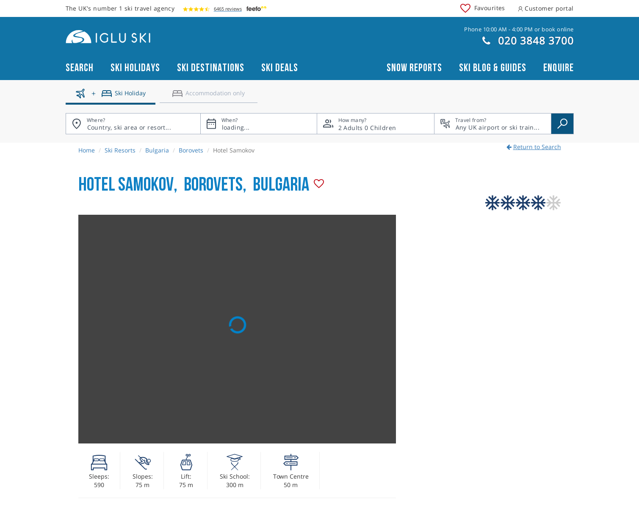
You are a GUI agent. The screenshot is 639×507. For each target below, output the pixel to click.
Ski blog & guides (492, 68)
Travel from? (471, 120)
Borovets (191, 150)
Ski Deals (279, 68)
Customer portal (546, 8)
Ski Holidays (135, 68)
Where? (96, 120)
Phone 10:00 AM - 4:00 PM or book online (518, 29)
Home (86, 150)
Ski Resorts (120, 150)
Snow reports (414, 68)
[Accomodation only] (208, 97)
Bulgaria (157, 150)
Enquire (558, 68)
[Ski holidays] (110, 97)
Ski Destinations (210, 68)
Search (80, 68)
